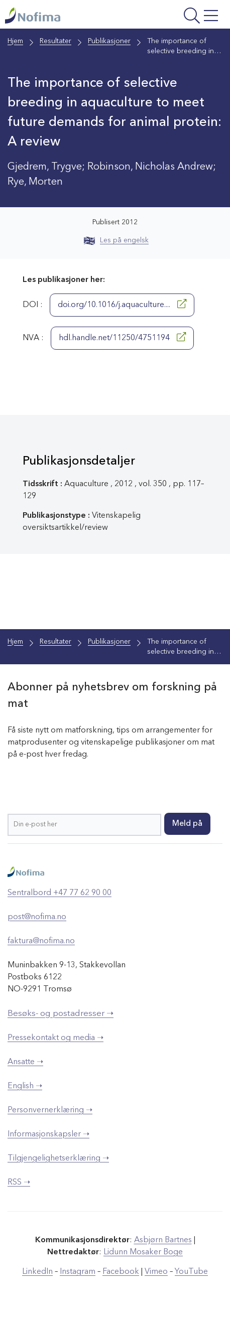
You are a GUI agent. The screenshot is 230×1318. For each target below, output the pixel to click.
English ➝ (25, 1086)
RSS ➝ (19, 1183)
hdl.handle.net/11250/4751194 (122, 337)
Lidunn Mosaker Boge (143, 1252)
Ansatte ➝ (25, 1062)
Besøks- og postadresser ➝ (60, 1013)
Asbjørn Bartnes (163, 1240)
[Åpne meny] (182, 17)
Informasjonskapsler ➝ (48, 1134)
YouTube (191, 1272)
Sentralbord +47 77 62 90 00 (59, 893)
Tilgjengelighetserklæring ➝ (58, 1158)
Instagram (77, 1272)
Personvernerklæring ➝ (50, 1110)
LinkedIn (37, 1272)
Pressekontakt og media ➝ (55, 1038)
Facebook (120, 1272)
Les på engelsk (116, 240)
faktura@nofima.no (41, 941)
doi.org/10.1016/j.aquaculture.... (122, 304)
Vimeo (156, 1272)
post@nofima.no (37, 917)
